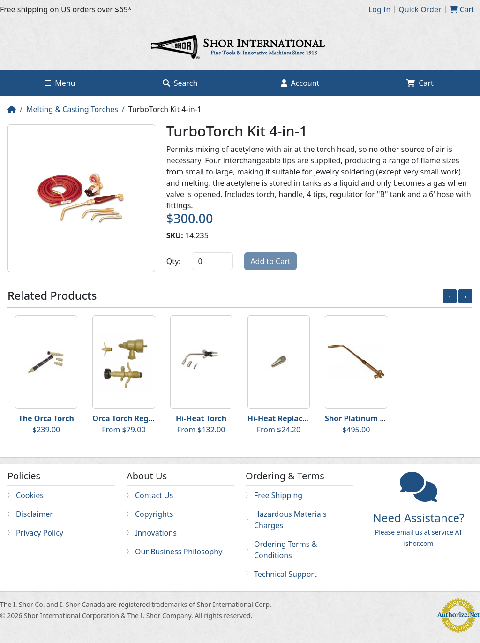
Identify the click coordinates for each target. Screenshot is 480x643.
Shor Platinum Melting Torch (378, 418)
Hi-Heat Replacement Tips (296, 418)
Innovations (156, 533)
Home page (240, 48)
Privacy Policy (39, 533)
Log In (379, 9)
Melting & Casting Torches (72, 109)
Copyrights (154, 514)
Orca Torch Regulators (133, 418)
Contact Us (154, 495)
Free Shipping (278, 495)
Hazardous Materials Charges (290, 519)
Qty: (173, 261)
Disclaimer (34, 514)
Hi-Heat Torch (201, 418)
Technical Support (285, 574)
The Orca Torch (46, 418)
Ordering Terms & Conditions (285, 549)
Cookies (30, 495)
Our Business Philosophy (178, 551)
